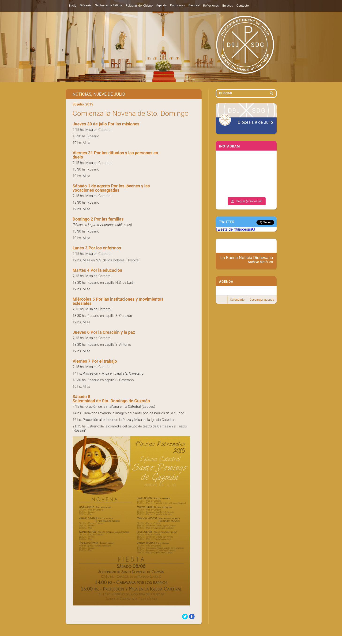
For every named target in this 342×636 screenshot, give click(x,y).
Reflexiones (211, 5)
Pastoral (194, 5)
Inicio (72, 5)
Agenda (161, 5)
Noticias (82, 94)
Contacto (243, 5)
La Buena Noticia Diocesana (246, 259)
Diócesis (85, 5)
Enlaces (227, 5)
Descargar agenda (261, 299)
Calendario (237, 299)
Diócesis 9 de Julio (255, 122)
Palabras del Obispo (139, 5)
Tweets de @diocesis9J (235, 229)
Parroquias (177, 5)
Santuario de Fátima (108, 5)
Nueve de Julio (109, 94)
